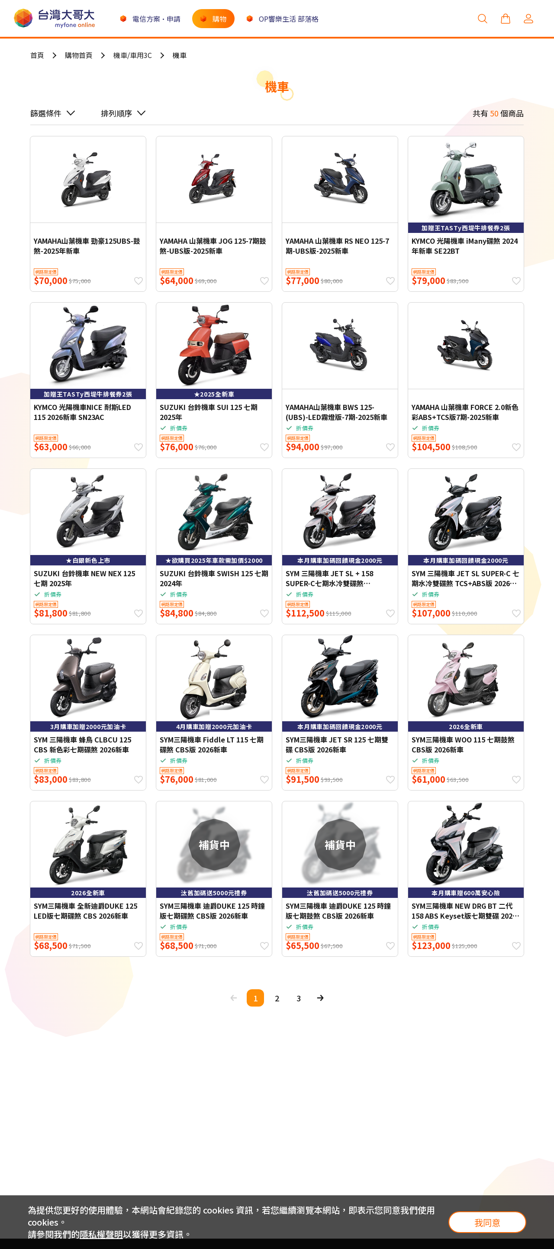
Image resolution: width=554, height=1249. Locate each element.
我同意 (487, 1222)
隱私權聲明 (101, 1234)
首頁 (37, 55)
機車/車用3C (132, 55)
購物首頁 (79, 55)
